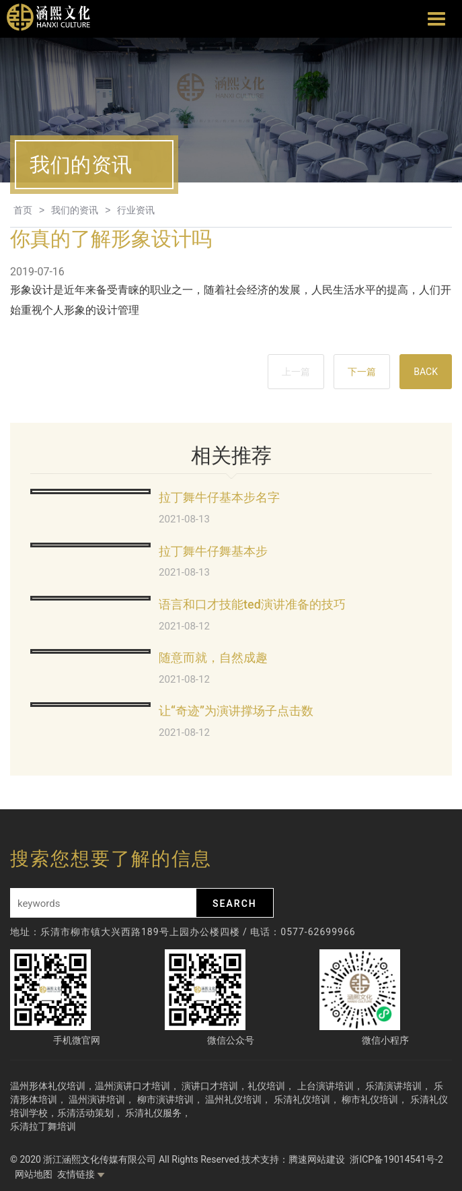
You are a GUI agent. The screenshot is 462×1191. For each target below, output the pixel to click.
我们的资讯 (74, 210)
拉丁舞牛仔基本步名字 (219, 497)
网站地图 (33, 1174)
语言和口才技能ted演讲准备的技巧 (252, 604)
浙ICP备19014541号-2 (396, 1159)
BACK (426, 371)
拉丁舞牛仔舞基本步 (213, 551)
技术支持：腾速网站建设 (293, 1159)
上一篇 (296, 371)
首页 (22, 210)
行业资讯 (136, 210)
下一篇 (362, 371)
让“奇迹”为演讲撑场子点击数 (236, 711)
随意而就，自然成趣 (213, 657)
